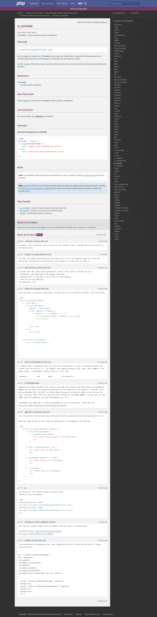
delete (116, 40)
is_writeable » (135, 13)
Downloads (34, 3)
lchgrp (116, 169)
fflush (116, 61)
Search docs (115, 3)
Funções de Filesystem (60, 16)
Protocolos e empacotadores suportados (37, 188)
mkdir (116, 182)
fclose (116, 53)
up (18, 241)
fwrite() (23, 213)
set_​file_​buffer (119, 221)
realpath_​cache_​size (121, 210)
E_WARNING (38, 116)
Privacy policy (108, 614)
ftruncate (117, 140)
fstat (116, 132)
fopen (116, 114)
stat (115, 224)
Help (72, 3)
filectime (117, 88)
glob (115, 145)
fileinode (117, 93)
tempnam (117, 229)
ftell (115, 137)
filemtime (117, 95)
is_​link (116, 156)
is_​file (116, 153)
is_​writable (118, 163)
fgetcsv (116, 67)
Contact (79, 614)
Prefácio (20, 13)
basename (118, 25)
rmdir (116, 218)
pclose (116, 195)
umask (116, 237)
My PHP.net (68, 614)
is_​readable (118, 158)
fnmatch (117, 111)
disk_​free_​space (120, 46)
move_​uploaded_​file (121, 184)
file (115, 74)
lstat (116, 179)
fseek (116, 129)
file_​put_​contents (120, 82)
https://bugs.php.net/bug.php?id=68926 (45, 531)
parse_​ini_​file (119, 187)
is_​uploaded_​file (120, 161)
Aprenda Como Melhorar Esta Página (31, 227)
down (23, 241)
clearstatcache (119, 35)
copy (116, 38)
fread (116, 124)
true (26, 56)
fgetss (116, 72)
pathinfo (117, 192)
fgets (116, 69)
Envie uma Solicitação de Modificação (62, 227)
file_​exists (117, 77)
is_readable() (25, 208)
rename (117, 213)
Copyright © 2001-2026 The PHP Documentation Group (40, 614)
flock (116, 108)
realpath (117, 205)
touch (116, 234)
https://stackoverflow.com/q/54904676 (38, 534)
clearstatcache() (89, 175)
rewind (116, 216)
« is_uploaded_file (118, 13)
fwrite (116, 142)
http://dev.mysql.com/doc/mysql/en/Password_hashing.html (43, 405)
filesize (116, 103)
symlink (117, 226)
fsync (116, 135)
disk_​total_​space (120, 48)
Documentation (48, 3)
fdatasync (117, 56)
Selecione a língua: (84, 22)
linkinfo (117, 176)
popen (116, 197)
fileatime (117, 85)
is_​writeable (118, 166)
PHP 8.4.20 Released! (78, 9)
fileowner (117, 98)
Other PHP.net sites (92, 614)
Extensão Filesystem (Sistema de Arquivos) (35, 16)
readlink (117, 203)
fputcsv (116, 119)
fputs (116, 122)
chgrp (116, 27)
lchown (116, 171)
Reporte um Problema (87, 227)
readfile (117, 200)
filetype (117, 106)
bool (51, 50)
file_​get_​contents (120, 80)
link (115, 174)
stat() (27, 191)
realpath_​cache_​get (121, 208)
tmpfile (116, 231)
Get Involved (62, 3)
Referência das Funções (34, 13)
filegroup (117, 90)
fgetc (116, 64)
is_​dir (116, 148)
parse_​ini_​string (119, 190)
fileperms (117, 101)
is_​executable (119, 150)
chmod (116, 30)
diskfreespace (119, 51)
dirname (117, 43)
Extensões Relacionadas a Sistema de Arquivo (61, 13)
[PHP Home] (20, 3)
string (33, 50)
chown (116, 33)
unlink (116, 239)
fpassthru (117, 116)
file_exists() (24, 211)
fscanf (116, 127)
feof (115, 59)
